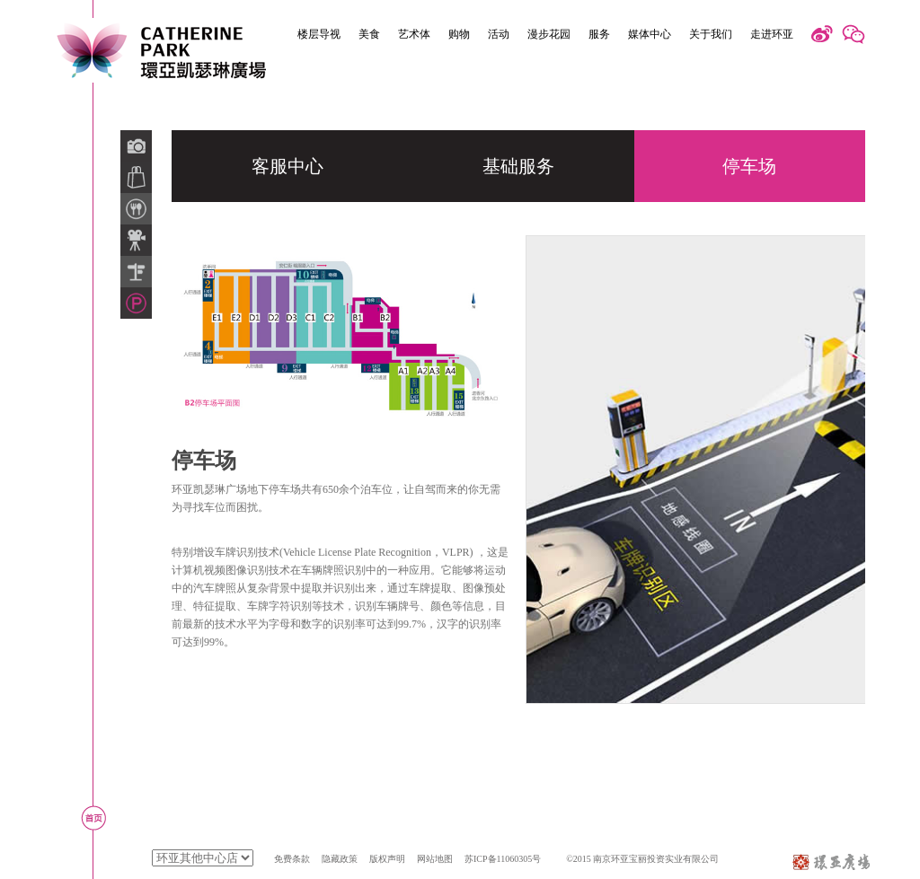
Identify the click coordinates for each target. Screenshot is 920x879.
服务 (599, 34)
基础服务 (518, 166)
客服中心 (287, 166)
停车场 (749, 166)
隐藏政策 (340, 859)
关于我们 (710, 34)
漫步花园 (549, 34)
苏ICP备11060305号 (502, 859)
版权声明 (387, 859)
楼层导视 (319, 34)
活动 (498, 34)
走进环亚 (771, 34)
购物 (459, 34)
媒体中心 (649, 34)
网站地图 (435, 859)
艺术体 (414, 34)
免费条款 (292, 859)
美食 (369, 34)
